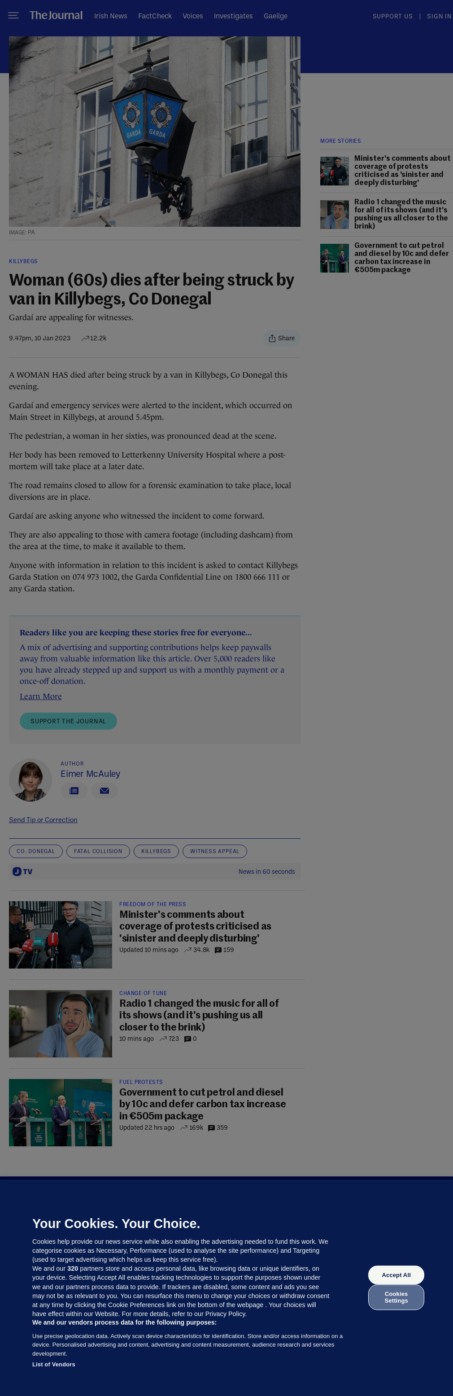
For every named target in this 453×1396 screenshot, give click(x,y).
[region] (226, 1288)
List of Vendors (53, 1364)
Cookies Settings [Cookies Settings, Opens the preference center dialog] (396, 1297)
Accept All (396, 1275)
